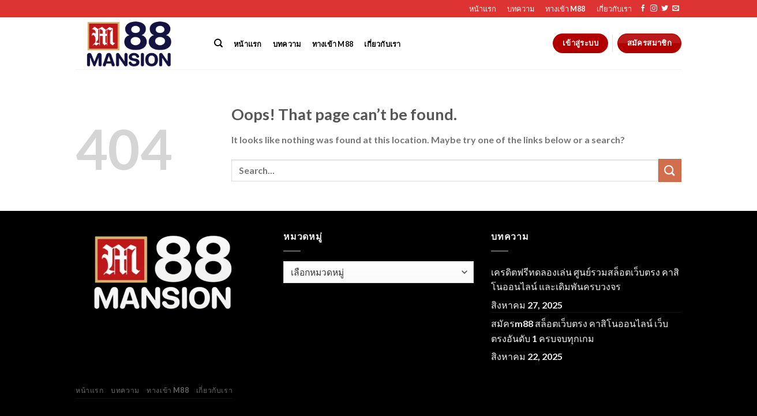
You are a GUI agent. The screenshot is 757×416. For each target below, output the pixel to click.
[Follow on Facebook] (642, 9)
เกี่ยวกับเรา (614, 8)
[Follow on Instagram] (653, 9)
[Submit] (669, 170)
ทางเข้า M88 (565, 8)
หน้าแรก (482, 8)
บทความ (520, 8)
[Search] (218, 43)
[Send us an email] (675, 9)
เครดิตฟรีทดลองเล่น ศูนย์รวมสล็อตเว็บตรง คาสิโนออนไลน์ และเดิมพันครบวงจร (585, 279)
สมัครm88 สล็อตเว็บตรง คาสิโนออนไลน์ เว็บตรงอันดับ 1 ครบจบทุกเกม (579, 331)
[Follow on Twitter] (664, 9)
